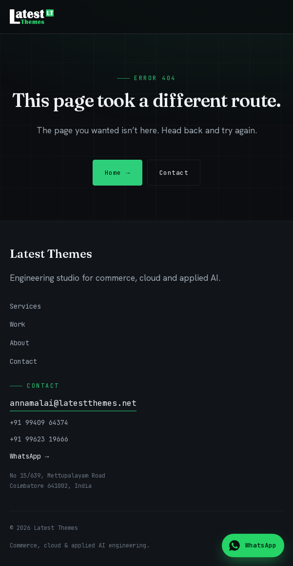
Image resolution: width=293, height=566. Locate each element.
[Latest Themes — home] (32, 16)
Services (25, 306)
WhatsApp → (29, 456)
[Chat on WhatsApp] (253, 545)
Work (17, 324)
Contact (174, 172)
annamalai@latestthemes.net (73, 403)
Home (117, 173)
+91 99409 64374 (39, 422)
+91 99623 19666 (39, 439)
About (19, 342)
